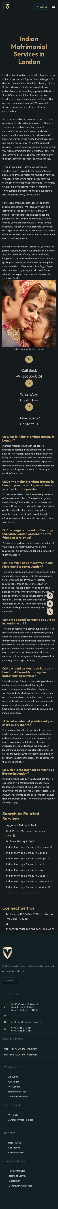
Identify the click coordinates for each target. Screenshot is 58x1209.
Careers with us (16, 1152)
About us (13, 1076)
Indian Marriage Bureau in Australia (27, 847)
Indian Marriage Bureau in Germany (27, 881)
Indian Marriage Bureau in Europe (26, 858)
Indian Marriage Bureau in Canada (26, 852)
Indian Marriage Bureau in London (26, 887)
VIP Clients (14, 1086)
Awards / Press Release (20, 1119)
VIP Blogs (13, 1114)
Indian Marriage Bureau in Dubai (25, 875)
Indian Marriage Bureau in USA (24, 869)
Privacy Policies (17, 1170)
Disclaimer (14, 1180)
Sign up (42, 6)
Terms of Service (18, 1175)
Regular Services (17, 1091)
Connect (9, 980)
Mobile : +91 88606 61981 (23, 914)
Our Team (13, 1081)
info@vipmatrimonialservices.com (30, 929)
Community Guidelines (20, 1185)
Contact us (14, 1147)
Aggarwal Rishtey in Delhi (21, 825)
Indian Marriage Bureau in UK (23, 864)
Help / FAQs (14, 1142)
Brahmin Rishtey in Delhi (20, 841)
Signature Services (18, 1096)
